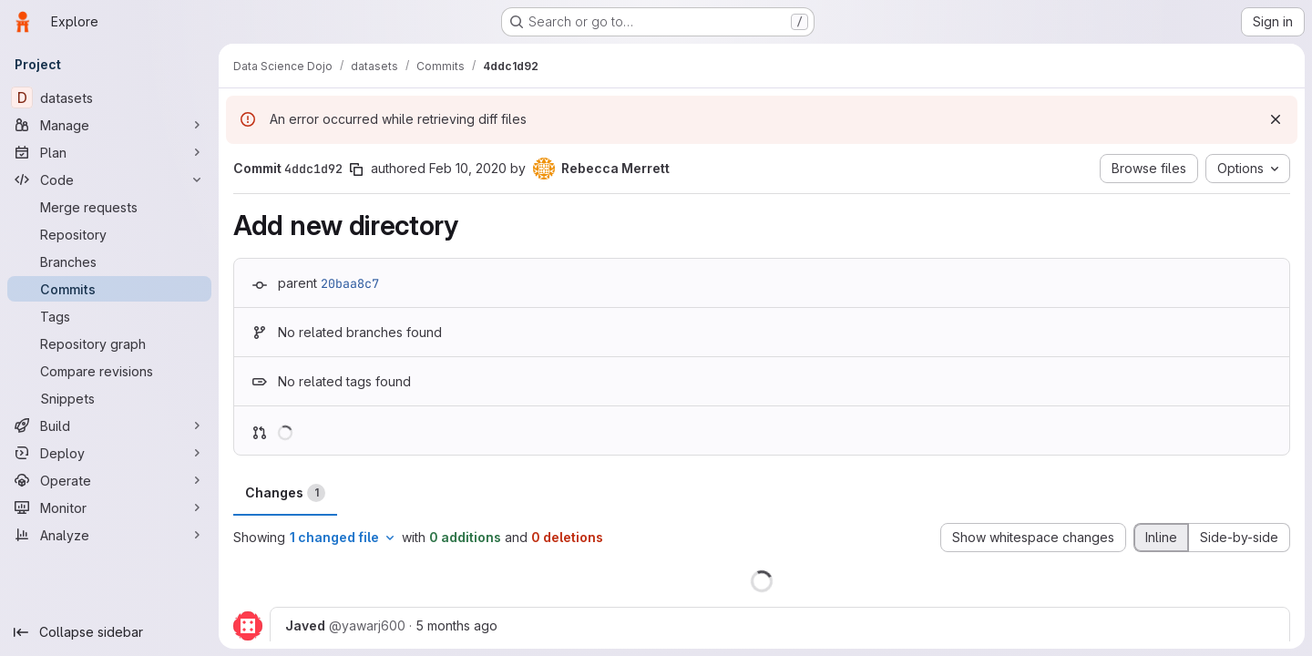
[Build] (109, 425)
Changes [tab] (285, 493)
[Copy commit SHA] (356, 169)
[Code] (109, 179)
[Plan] (109, 152)
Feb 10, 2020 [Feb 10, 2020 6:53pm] (468, 168)
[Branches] (109, 261)
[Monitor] (109, 507)
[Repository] (109, 234)
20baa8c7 (350, 283)
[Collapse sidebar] (109, 632)
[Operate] (109, 480)
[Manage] (109, 125)
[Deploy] (109, 453)
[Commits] (109, 289)
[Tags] (109, 316)
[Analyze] (109, 535)
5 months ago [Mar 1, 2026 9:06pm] (456, 625)
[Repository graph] (109, 343)
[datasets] (109, 97)
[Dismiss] (1275, 119)
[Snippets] (109, 398)
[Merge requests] (109, 207)
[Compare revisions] (109, 371)
